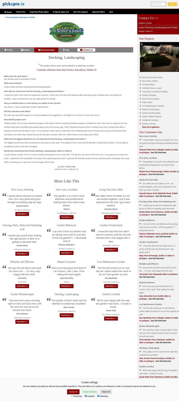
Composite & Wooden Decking (154, 92)
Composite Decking (150, 120)
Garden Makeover (66, 225)
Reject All (106, 392)
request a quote (145, 23)
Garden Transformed (111, 225)
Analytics (90, 396)
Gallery (27, 50)
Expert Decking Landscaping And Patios (158, 27)
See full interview (158, 152)
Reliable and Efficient (22, 261)
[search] (158, 4)
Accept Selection (90, 392)
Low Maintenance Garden (111, 261)
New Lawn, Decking (22, 189)
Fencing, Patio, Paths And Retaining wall (157, 202)
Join (111, 12)
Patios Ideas (147, 102)
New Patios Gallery (150, 81)
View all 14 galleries (150, 127)
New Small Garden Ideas (152, 77)
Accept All (73, 392)
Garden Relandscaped (22, 294)
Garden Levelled (111, 294)
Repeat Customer (66, 261)
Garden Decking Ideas (151, 113)
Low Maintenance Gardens (153, 106)
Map (67, 50)
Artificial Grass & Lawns (152, 88)
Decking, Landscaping (67, 57)
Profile (10, 50)
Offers (98, 12)
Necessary (76, 396)
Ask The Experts (80, 12)
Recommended (47, 50)
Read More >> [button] (22, 214)
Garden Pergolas (149, 95)
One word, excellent (67, 189)
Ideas (39, 12)
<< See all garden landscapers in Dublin (20, 17)
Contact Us (88, 50)
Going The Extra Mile (111, 189)
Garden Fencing (148, 124)
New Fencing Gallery (150, 99)
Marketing (102, 396)
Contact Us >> (148, 18)
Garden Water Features (152, 116)
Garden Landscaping (150, 109)
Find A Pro (20, 12)
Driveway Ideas (148, 84)
